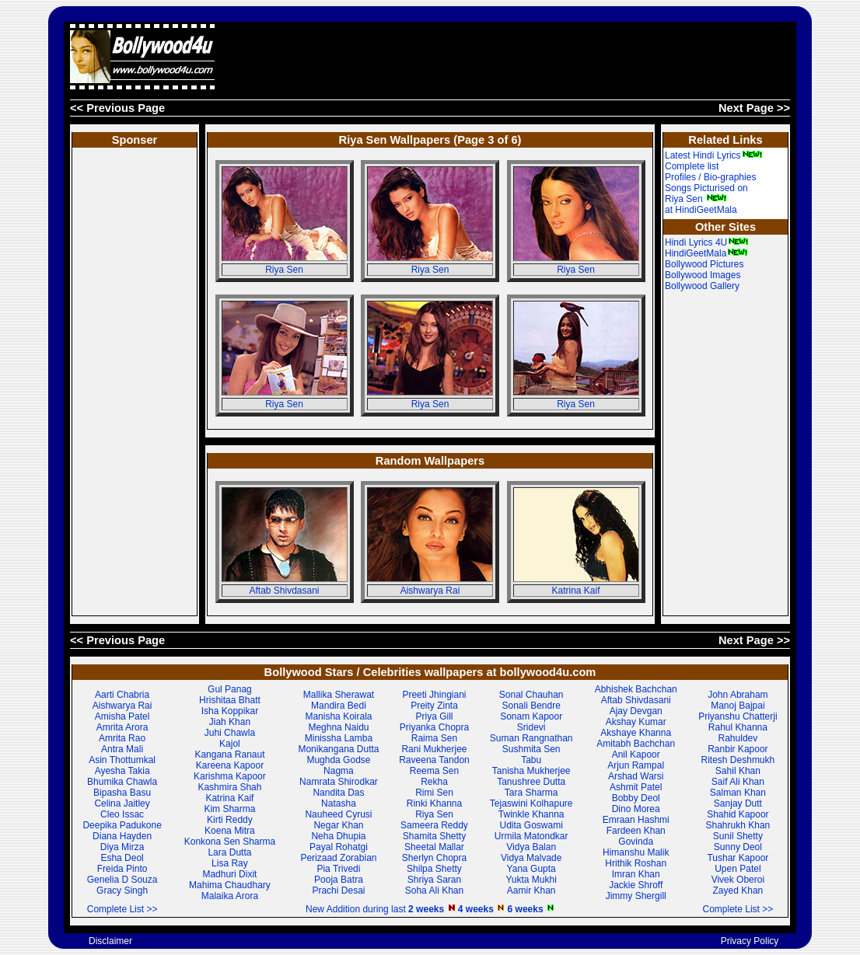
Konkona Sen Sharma (229, 841)
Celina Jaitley (121, 803)
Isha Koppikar (229, 711)
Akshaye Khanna (635, 732)
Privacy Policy (750, 941)
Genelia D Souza (122, 879)
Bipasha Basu (122, 792)
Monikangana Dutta (338, 749)
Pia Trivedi (338, 868)
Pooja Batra (338, 879)
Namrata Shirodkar (338, 781)
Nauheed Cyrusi (338, 814)
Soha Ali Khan (434, 890)
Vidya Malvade (531, 857)
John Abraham (737, 694)
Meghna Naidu (338, 727)
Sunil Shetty (738, 836)
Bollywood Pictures (704, 264)
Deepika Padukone (121, 825)
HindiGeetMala (706, 253)
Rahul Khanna (737, 727)
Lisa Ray (230, 863)
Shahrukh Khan (738, 825)
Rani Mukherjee (434, 749)
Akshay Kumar (636, 721)
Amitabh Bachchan (635, 743)
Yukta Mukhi (530, 879)
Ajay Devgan (636, 711)
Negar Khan (338, 825)
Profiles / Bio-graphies (710, 177)
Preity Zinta (434, 705)
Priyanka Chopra (434, 727)
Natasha (338, 803)
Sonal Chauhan (531, 694)
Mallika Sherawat (338, 694)
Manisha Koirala (338, 716)
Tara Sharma (531, 792)
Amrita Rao (122, 738)
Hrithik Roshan (635, 863)
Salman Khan (738, 792)
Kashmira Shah (229, 787)
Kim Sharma (229, 808)
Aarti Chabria (122, 694)
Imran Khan (636, 874)
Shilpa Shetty (434, 868)
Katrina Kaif (575, 590)
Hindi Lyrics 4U (707, 242)
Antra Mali (122, 749)
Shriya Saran (434, 879)
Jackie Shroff (635, 885)
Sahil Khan (737, 770)
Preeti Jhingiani (434, 694)
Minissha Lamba (338, 738)
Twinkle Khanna (531, 814)
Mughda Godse (338, 760)
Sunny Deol (738, 847)
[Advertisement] (507, 57)
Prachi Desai (338, 890)
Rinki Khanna (434, 803)
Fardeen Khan (636, 830)
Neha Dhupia (338, 836)
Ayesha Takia (122, 770)
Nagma (338, 770)
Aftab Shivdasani (284, 590)
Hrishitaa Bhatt (229, 700)
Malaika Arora (229, 896)
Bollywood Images (702, 275)
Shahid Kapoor (737, 814)
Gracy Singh (122, 890)
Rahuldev (738, 738)
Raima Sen (434, 738)
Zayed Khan (738, 890)
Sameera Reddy (434, 825)
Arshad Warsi (636, 776)
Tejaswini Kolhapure (531, 803)
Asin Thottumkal (122, 760)
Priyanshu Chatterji (737, 716)
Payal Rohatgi (338, 847)
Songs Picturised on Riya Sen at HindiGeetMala (706, 199)
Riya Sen (284, 269)
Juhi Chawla (230, 732)
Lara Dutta (229, 852)
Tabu (531, 760)
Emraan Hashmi (636, 819)
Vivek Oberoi (737, 879)
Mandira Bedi (338, 705)
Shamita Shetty (434, 836)
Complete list (691, 166)
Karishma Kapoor (230, 776)
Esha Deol (121, 857)
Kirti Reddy (230, 819)
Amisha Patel (122, 716)
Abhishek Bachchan (636, 689)
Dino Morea (636, 808)
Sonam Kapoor (531, 716)
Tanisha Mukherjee (531, 770)
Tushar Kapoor (737, 857)
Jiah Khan (229, 721)
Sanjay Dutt (738, 803)
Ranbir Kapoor (737, 749)
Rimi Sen (434, 792)
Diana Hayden (122, 836)
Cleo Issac (122, 814)
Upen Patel (737, 868)
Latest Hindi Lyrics (714, 155)
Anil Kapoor (636, 754)
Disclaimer (110, 941)
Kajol (229, 743)
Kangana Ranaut (229, 754)
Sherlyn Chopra (434, 857)
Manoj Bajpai (737, 705)
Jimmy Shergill (636, 896)
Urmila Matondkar (531, 836)
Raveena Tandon (434, 760)
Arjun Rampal (635, 765)
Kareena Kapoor (230, 765)
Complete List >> (122, 909)
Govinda (635, 841)
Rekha (434, 781)
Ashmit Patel (636, 787)
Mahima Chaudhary (230, 885)
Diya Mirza (122, 847)
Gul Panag (230, 689)
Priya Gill (434, 716)
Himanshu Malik (636, 852)
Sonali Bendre (531, 705)
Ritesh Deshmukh (738, 760)
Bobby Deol (636, 798)
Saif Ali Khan (737, 781)
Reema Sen (434, 770)
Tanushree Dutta (531, 781)
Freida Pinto (122, 868)
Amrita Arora (122, 727)
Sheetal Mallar (434, 847)
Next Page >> (754, 108)
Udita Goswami (531, 825)
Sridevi (531, 727)
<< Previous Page (117, 108)
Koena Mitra (230, 830)
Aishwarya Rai (430, 590)
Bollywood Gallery (702, 286)
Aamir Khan (531, 890)
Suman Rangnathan (531, 738)
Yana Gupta (531, 868)
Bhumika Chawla (122, 781)
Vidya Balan (531, 847)
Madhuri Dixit (229, 874)
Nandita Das (338, 792)
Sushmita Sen (531, 749)
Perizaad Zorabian (338, 857)
